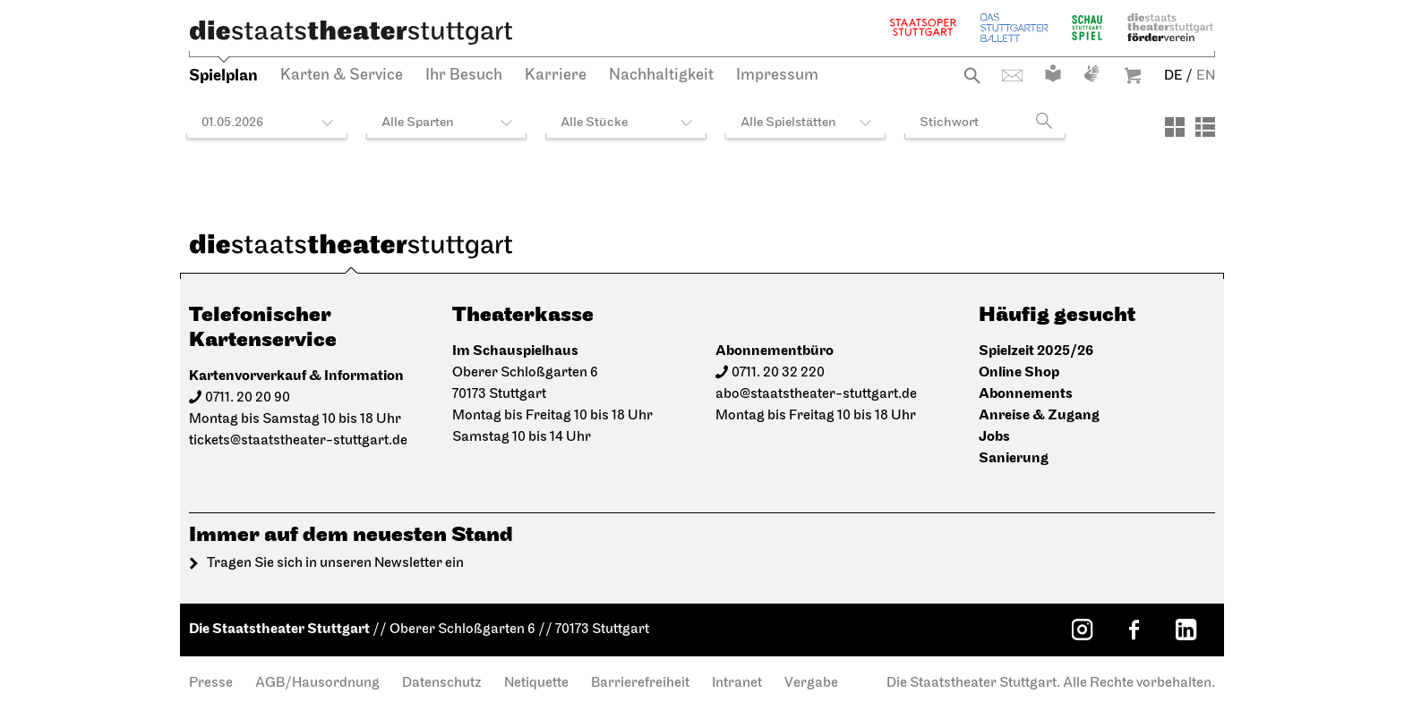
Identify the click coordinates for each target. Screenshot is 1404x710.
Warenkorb (1133, 75)
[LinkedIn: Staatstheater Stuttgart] (1185, 629)
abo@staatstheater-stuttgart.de (816, 394)
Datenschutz (442, 683)
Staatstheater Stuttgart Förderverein (1170, 27)
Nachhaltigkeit (661, 75)
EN (1205, 76)
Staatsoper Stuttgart (923, 27)
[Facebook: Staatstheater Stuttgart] (1133, 629)
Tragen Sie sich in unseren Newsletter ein (335, 563)
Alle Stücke (594, 123)
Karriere (555, 75)
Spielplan (223, 75)
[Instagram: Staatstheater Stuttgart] (1081, 629)
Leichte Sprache (1053, 73)
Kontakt (1012, 75)
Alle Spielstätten (788, 123)
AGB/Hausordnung (317, 683)
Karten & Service (341, 75)
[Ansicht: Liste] (1205, 127)
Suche (971, 75)
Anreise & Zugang (1039, 415)
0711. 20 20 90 (247, 398)
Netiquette (536, 683)
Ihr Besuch (463, 75)
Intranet (737, 683)
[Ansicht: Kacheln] (1175, 127)
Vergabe (811, 683)
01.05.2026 (232, 123)
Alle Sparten (417, 123)
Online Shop (1019, 372)
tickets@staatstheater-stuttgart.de (298, 441)
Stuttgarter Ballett (1014, 27)
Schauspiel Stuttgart (1087, 27)
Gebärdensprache (1091, 73)
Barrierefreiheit (640, 683)
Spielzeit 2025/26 (1036, 350)
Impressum (777, 75)
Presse (211, 683)
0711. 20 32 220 (778, 373)
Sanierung (1014, 458)
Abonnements (1026, 393)
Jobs (994, 436)
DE (1173, 76)
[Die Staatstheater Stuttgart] (351, 32)
